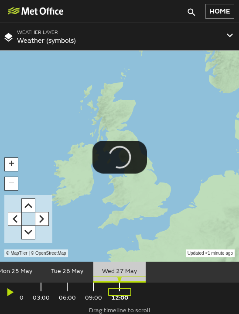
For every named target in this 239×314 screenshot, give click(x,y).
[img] (35, 11)
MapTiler (18, 253)
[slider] (119, 272)
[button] (11, 164)
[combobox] (119, 37)
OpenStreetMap (50, 253)
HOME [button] (219, 11)
